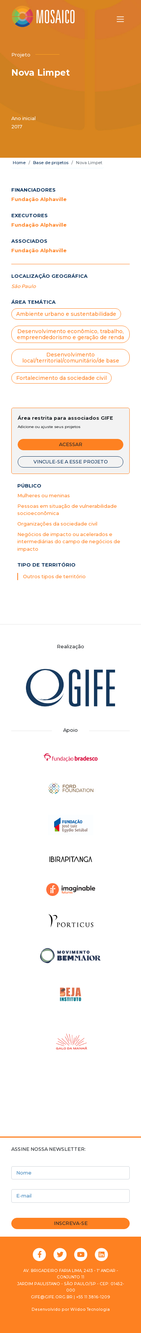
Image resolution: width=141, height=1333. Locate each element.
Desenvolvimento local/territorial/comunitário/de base (70, 357)
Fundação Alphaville (39, 199)
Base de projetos (50, 162)
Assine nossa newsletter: (48, 1149)
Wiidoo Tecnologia (90, 1309)
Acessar (70, 444)
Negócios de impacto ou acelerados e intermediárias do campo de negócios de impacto (68, 541)
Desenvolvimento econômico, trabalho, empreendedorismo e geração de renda (70, 334)
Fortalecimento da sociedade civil (61, 378)
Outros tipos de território (54, 576)
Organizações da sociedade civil (57, 524)
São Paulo (23, 286)
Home (19, 162)
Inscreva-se (71, 1223)
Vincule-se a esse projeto (70, 462)
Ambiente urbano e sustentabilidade (66, 314)
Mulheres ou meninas (43, 495)
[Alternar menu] (120, 19)
